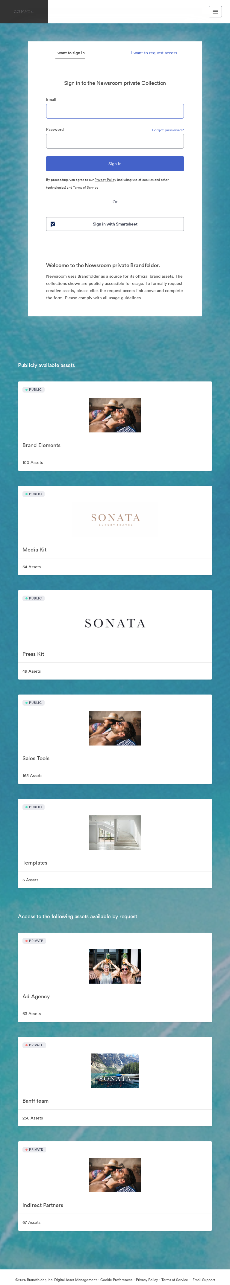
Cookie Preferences (116, 1279)
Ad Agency (36, 996)
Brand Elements (41, 445)
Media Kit (34, 549)
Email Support (203, 1279)
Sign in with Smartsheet (93, 224)
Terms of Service (85, 187)
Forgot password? (168, 130)
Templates (34, 862)
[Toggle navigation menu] (215, 11)
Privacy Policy (105, 179)
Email (51, 99)
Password (55, 129)
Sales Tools (35, 758)
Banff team (35, 1100)
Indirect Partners (42, 1205)
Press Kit (33, 653)
